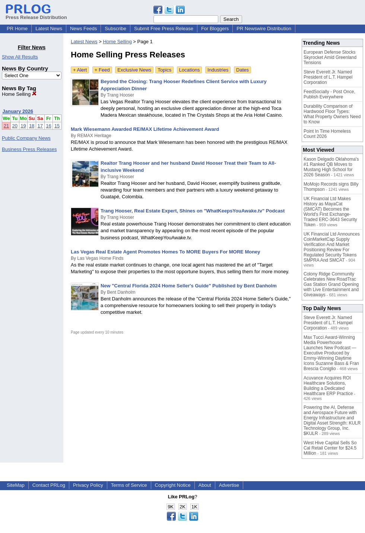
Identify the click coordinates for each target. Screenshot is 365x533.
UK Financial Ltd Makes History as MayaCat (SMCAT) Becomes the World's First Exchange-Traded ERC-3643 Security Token (330, 211)
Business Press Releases (29, 149)
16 (48, 126)
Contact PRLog (48, 485)
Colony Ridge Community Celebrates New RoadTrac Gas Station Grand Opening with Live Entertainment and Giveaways (331, 284)
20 (15, 126)
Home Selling (19, 94)
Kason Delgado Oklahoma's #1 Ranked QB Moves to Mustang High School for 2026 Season (331, 167)
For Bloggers (215, 28)
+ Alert (80, 70)
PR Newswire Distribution (264, 28)
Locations (189, 70)
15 (57, 126)
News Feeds (83, 28)
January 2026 (18, 111)
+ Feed (102, 70)
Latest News (48, 28)
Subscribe (115, 28)
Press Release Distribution (36, 14)
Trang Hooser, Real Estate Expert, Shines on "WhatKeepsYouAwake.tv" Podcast (193, 211)
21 (6, 126)
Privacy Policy (88, 485)
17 (40, 126)
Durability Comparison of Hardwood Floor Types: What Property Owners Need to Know (332, 114)
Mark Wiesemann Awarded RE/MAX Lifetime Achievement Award (145, 129)
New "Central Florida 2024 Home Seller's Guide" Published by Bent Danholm (189, 285)
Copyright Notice (173, 485)
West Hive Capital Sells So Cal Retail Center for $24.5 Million (330, 448)
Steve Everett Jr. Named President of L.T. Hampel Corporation (328, 77)
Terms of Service (129, 485)
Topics (164, 70)
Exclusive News (134, 70)
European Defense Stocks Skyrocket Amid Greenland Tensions (330, 57)
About (205, 485)
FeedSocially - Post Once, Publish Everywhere (329, 94)
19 (23, 126)
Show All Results (20, 57)
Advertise (229, 485)
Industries (217, 70)
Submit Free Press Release (163, 28)
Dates (242, 70)
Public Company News (26, 138)
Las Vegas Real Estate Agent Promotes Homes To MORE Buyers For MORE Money (165, 252)
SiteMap (16, 485)
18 (31, 126)
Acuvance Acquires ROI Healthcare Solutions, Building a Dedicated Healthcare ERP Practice (328, 385)
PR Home (17, 28)
